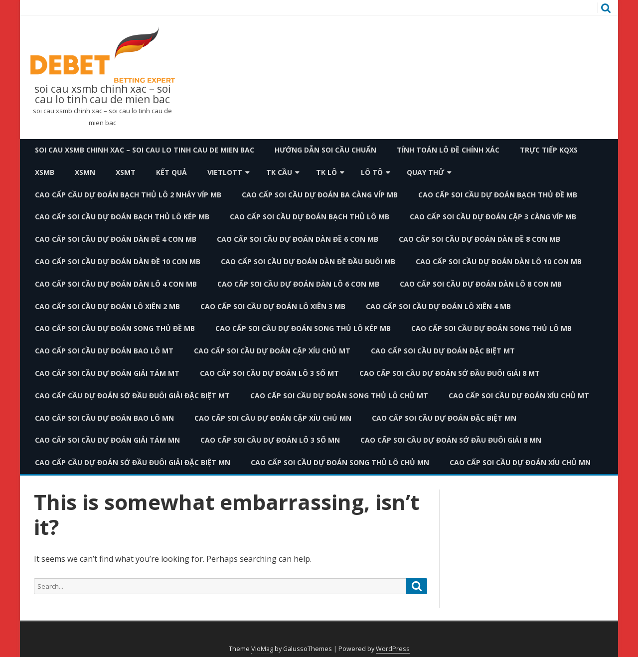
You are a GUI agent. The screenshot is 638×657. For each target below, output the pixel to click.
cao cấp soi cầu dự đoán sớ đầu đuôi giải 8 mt (449, 373)
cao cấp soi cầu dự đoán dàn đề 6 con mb (297, 239)
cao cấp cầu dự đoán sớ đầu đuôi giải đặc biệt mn (132, 462)
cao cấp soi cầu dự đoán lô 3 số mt (269, 373)
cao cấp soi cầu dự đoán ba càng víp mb (320, 194)
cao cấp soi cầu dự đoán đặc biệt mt (443, 350)
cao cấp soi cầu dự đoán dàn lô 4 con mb (116, 284)
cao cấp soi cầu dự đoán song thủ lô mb (491, 328)
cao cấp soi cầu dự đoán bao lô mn (104, 418)
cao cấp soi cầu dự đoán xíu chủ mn (520, 462)
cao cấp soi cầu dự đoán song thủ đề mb (115, 328)
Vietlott (224, 172)
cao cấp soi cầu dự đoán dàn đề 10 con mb (117, 261)
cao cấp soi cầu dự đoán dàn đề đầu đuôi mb (308, 261)
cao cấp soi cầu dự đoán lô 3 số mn (270, 440)
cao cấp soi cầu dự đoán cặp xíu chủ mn (272, 418)
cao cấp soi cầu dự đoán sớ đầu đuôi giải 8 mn (450, 440)
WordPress (393, 649)
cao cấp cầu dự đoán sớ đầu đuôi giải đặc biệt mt (132, 395)
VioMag (262, 649)
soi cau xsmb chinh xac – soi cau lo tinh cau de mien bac (102, 94)
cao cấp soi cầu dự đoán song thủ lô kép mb (303, 328)
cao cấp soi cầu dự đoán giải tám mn (107, 440)
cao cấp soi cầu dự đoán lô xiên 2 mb (107, 306)
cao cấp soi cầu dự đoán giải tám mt (107, 373)
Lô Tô (372, 172)
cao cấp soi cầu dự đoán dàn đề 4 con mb (115, 239)
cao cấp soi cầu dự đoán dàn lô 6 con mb (298, 284)
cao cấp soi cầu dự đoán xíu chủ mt (519, 395)
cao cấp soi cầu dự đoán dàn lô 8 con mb (481, 284)
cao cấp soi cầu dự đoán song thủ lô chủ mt (339, 395)
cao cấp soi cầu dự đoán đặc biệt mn (444, 418)
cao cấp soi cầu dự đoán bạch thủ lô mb (309, 216)
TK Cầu (279, 172)
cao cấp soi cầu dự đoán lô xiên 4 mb (438, 306)
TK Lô (326, 172)
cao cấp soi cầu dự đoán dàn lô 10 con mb (499, 261)
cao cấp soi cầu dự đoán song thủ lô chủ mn (340, 462)
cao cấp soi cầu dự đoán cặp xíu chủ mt (272, 350)
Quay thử (425, 172)
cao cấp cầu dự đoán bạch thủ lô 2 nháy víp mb (128, 194)
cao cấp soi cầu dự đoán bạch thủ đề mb (497, 194)
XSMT (126, 172)
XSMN (85, 172)
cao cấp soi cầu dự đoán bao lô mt (104, 350)
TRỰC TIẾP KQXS (549, 150)
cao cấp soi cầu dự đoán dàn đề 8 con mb (479, 239)
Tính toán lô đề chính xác (448, 150)
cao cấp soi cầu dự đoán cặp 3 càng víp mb (493, 216)
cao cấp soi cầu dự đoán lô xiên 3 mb (272, 306)
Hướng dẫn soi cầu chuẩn (325, 150)
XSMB (44, 172)
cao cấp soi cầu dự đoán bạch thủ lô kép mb (122, 216)
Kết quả (171, 172)
